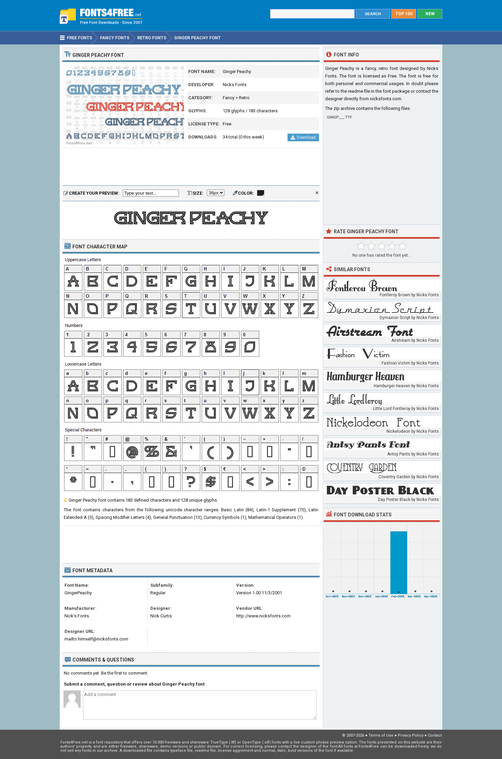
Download (303, 137)
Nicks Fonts (235, 84)
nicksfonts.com (385, 98)
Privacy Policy (410, 735)
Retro (244, 97)
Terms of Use (381, 735)
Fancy (228, 97)
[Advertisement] (191, 167)
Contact (435, 735)
